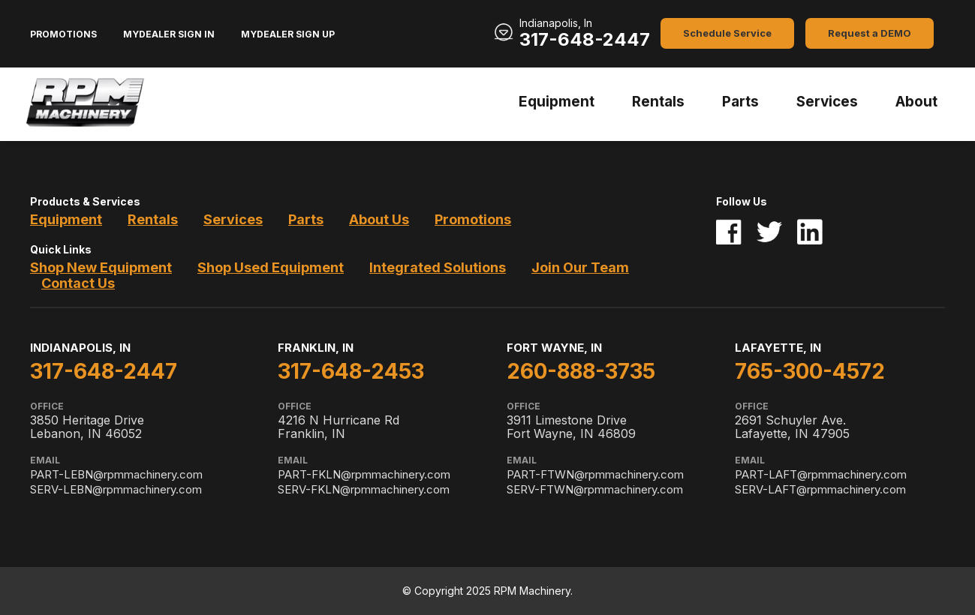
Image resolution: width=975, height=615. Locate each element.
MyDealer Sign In (169, 34)
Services (827, 101)
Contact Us (78, 283)
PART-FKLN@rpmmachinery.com (364, 474)
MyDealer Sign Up (288, 34)
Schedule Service (727, 33)
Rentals (658, 101)
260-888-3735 (581, 371)
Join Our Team (580, 267)
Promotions (63, 34)
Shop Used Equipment (270, 267)
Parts (740, 101)
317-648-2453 (351, 371)
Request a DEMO (869, 33)
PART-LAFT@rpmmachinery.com (821, 474)
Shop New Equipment (101, 267)
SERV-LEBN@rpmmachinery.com (116, 489)
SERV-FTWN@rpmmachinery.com (595, 489)
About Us (379, 219)
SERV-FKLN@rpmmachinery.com (364, 489)
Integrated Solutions (437, 267)
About (916, 101)
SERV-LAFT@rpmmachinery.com (820, 489)
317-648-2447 (584, 39)
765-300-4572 (810, 371)
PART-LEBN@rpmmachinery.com (116, 474)
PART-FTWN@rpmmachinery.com (595, 474)
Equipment (556, 101)
